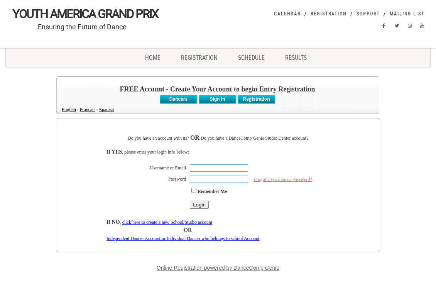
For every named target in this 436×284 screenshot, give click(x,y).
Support (368, 14)
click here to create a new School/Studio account (167, 222)
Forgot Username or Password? (283, 179)
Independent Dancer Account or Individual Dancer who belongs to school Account (183, 238)
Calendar (287, 14)
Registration (328, 14)
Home (153, 57)
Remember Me (212, 191)
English (69, 109)
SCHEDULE (251, 57)
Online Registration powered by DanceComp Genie (218, 268)
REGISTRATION (199, 57)
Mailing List (408, 14)
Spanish (106, 109)
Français (88, 109)
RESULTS (296, 57)
